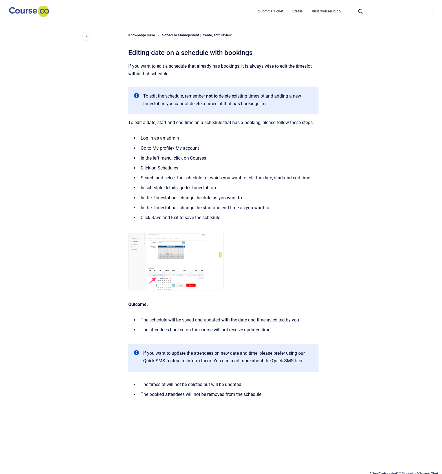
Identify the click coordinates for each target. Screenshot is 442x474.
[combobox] (393, 11)
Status (297, 11)
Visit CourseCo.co (326, 11)
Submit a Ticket (270, 11)
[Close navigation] (86, 36)
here (299, 360)
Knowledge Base (141, 35)
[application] (406, 472)
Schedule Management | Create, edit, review (197, 35)
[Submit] (360, 11)
